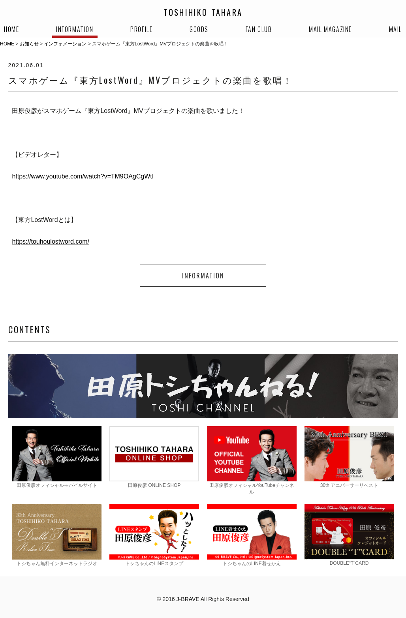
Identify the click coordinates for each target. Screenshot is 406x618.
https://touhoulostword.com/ (50, 241)
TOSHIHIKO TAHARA (203, 12)
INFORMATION (75, 29)
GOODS (199, 29)
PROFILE (141, 29)
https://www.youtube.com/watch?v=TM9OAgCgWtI (83, 176)
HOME (11, 29)
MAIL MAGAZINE (330, 29)
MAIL (395, 29)
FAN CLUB (259, 29)
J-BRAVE (188, 599)
